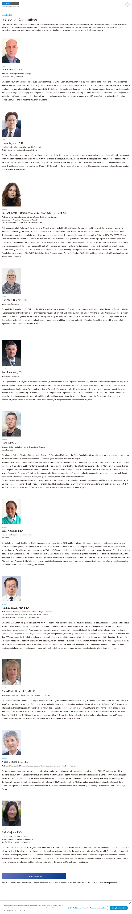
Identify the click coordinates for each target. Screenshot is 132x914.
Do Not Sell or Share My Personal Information (88, 908)
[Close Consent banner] (129, 903)
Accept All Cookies (119, 908)
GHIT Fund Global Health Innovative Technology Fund (10, 5)
